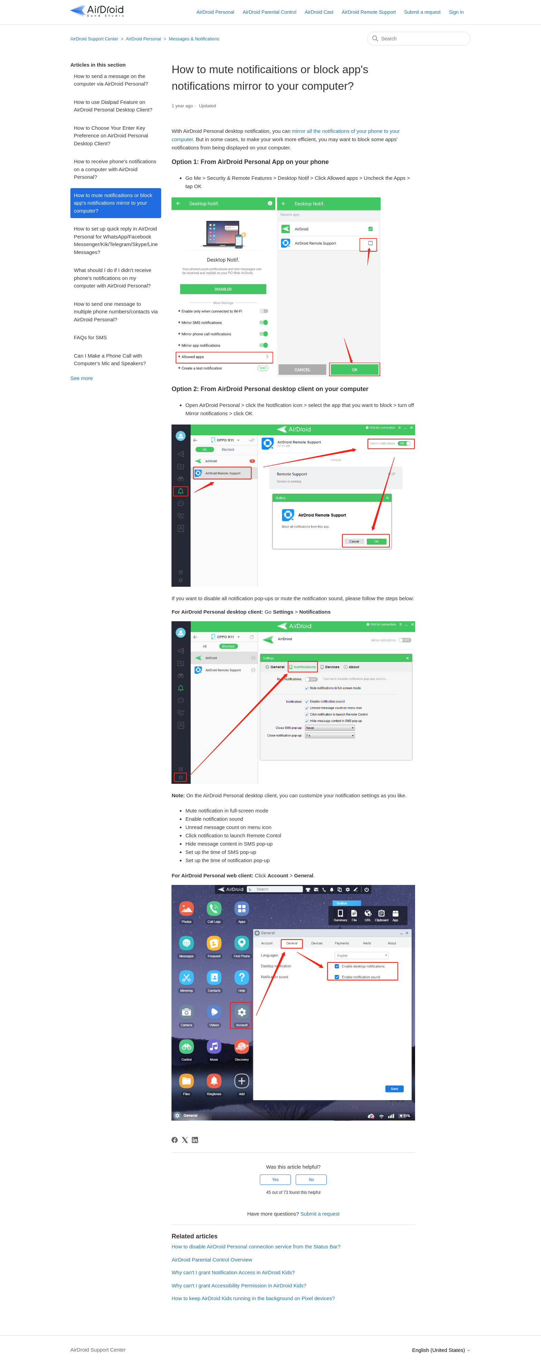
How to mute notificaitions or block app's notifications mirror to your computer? (113, 203)
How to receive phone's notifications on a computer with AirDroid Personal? (115, 169)
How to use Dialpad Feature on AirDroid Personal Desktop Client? (113, 106)
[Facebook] (174, 1140)
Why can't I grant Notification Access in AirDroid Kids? (233, 1272)
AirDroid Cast (319, 12)
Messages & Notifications (194, 38)
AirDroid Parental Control (269, 12)
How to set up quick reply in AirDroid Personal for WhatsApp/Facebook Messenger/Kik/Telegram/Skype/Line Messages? (116, 240)
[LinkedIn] (195, 1140)
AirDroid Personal (215, 12)
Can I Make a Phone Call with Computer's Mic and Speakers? (110, 360)
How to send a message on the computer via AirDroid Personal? (111, 80)
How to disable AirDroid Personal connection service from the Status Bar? (255, 1246)
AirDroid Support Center (94, 38)
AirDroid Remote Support (369, 12)
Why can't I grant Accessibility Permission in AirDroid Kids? (238, 1285)
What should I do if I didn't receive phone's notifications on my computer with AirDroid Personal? (112, 278)
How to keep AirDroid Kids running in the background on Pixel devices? (253, 1298)
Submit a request (422, 12)
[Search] (419, 39)
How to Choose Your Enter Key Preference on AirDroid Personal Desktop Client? (111, 135)
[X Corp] (185, 1140)
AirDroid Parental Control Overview (211, 1260)
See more (81, 378)
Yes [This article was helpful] (275, 1179)
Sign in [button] (456, 12)
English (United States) (441, 1350)
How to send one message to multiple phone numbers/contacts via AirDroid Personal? (116, 311)
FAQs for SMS (90, 337)
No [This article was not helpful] (311, 1179)
